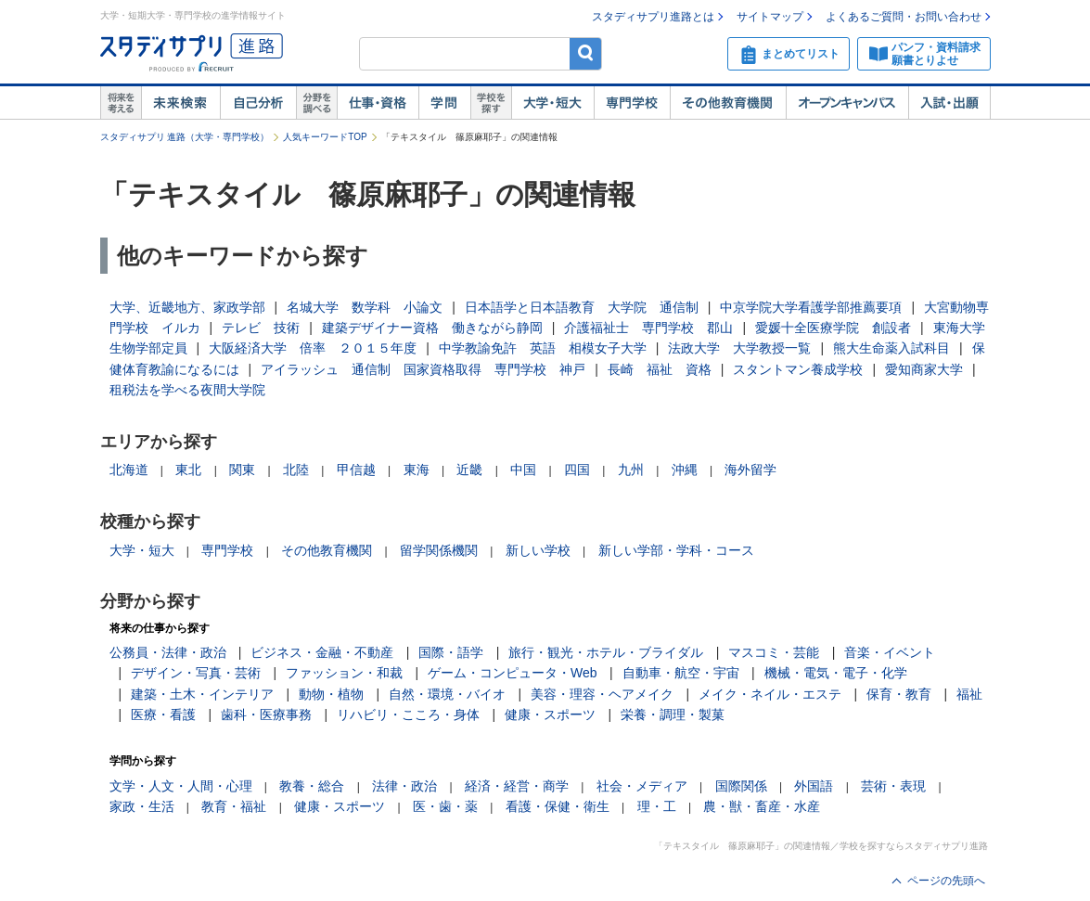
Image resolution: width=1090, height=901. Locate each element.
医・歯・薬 (445, 806)
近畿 (469, 469)
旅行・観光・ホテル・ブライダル (605, 652)
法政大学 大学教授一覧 (739, 348)
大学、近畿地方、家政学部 (187, 307)
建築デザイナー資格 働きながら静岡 (432, 327)
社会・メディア (641, 786)
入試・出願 (949, 103)
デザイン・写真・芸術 (196, 672)
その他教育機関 (728, 103)
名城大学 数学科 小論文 (364, 307)
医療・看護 (163, 714)
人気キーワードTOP (324, 137)
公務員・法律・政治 (167, 652)
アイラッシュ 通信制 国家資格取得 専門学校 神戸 (423, 369)
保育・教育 (898, 694)
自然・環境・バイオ (447, 694)
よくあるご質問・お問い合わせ (903, 16)
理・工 (656, 806)
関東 (242, 469)
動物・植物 (331, 694)
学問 (444, 103)
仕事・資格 (377, 103)
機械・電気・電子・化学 (835, 672)
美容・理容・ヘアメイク (602, 694)
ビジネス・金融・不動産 (321, 652)
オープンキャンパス (847, 103)
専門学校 (632, 103)
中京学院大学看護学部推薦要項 (811, 307)
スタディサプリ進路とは (653, 16)
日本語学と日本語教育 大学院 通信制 (582, 307)
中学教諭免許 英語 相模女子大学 (543, 348)
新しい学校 (538, 550)
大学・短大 (552, 103)
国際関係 (741, 786)
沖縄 (685, 469)
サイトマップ (770, 16)
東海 (417, 469)
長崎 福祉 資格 (660, 369)
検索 (586, 53)
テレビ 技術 (261, 327)
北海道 (128, 469)
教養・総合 (311, 786)
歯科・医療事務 (266, 714)
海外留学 (750, 469)
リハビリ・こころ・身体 (408, 714)
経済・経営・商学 (517, 786)
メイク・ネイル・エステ (770, 694)
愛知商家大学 (924, 369)
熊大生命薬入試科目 (891, 348)
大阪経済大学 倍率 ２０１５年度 (313, 348)
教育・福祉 (233, 806)
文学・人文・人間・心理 (180, 786)
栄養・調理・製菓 (673, 714)
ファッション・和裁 (344, 672)
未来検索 (180, 103)
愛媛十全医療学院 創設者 (833, 327)
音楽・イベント (889, 652)
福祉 (969, 694)
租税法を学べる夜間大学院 (187, 389)
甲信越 (356, 469)
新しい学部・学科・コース (676, 550)
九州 (631, 469)
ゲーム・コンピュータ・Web (512, 672)
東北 (188, 469)
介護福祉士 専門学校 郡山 (648, 327)
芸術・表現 (893, 786)
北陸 (296, 469)
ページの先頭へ (946, 880)
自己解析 (258, 103)
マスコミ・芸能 (773, 652)
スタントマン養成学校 (798, 369)
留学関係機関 (439, 550)
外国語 (813, 786)
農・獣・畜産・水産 (761, 806)
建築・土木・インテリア (202, 694)
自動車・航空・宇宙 (680, 672)
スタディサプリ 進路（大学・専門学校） (185, 137)
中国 (523, 469)
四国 (577, 469)
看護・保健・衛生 (557, 806)
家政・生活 (141, 806)
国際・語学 (450, 652)
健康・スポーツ (550, 714)
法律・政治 (404, 786)
